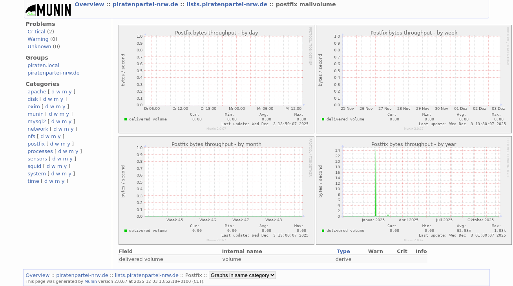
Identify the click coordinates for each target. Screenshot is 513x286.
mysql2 (36, 121)
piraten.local (43, 65)
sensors (37, 159)
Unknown (39, 46)
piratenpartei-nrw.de (146, 4)
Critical (36, 32)
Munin (90, 281)
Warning (37, 39)
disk (32, 99)
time (33, 181)
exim (33, 106)
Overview (90, 4)
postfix (36, 144)
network (37, 129)
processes (40, 151)
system (36, 174)
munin (35, 114)
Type (343, 251)
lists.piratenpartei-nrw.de (227, 4)
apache (36, 92)
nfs (31, 136)
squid (34, 166)
